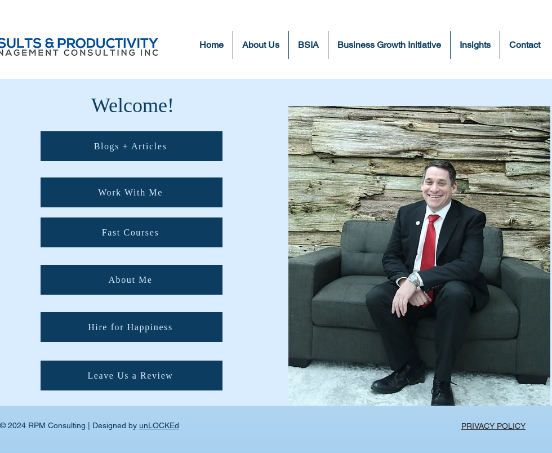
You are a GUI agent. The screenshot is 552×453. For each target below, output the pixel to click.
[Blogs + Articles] (131, 146)
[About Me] (131, 280)
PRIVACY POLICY (493, 425)
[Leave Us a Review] (131, 375)
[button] (475, 45)
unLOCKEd (159, 425)
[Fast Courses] (131, 232)
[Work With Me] (131, 192)
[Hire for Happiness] (131, 327)
